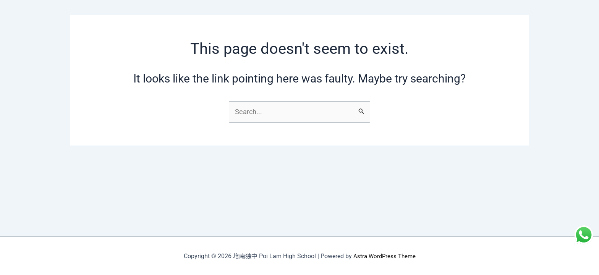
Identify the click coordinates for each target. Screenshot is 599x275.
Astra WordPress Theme (384, 256)
